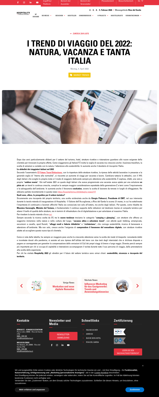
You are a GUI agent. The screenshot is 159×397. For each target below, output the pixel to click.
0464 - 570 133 (22, 336)
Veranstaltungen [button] (133, 16)
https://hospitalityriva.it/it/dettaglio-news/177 (77, 191)
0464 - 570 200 (22, 349)
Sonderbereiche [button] (86, 16)
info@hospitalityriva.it (25, 338)
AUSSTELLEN (72, 16)
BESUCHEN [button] (60, 16)
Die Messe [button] (46, 16)
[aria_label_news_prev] (47, 285)
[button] (143, 366)
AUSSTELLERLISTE (117, 16)
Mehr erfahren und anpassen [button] (32, 390)
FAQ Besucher (92, 330)
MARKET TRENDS (79, 75)
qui (50, 214)
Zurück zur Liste (79, 33)
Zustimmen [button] (135, 390)
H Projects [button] (103, 16)
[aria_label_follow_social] (51, 345)
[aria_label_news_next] (112, 285)
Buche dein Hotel (93, 338)
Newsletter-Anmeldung (63, 336)
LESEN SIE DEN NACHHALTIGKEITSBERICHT (128, 352)
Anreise (89, 334)
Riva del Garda (92, 342)
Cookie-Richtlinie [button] (101, 373)
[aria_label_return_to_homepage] (23, 13)
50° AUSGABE (36, 15)
